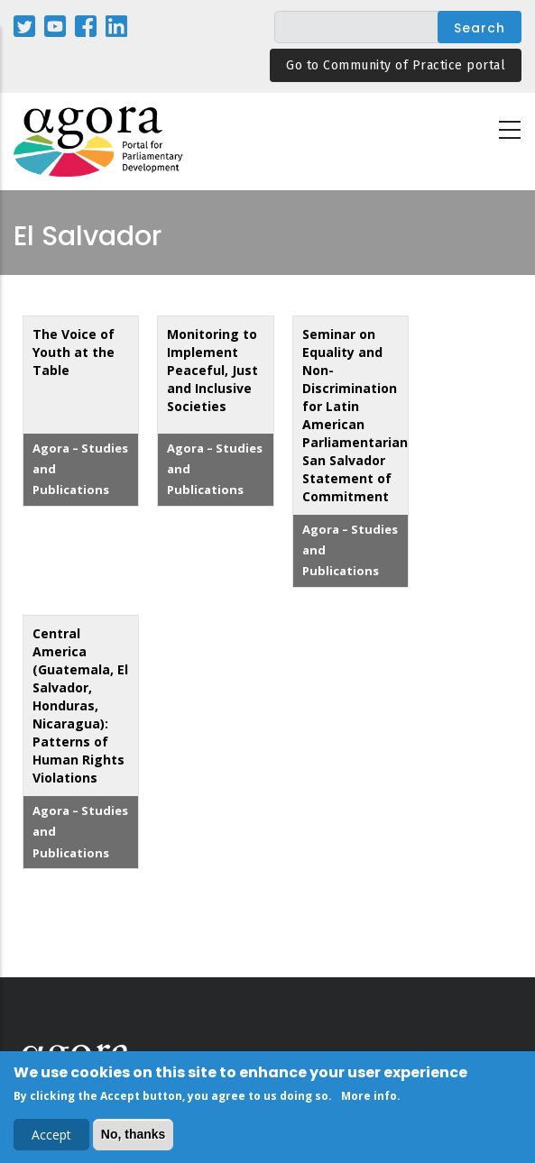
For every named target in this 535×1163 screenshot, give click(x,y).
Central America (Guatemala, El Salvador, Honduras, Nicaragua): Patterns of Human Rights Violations (80, 705)
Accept (51, 1137)
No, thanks (133, 1137)
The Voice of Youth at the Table (73, 352)
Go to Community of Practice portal (395, 65)
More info (369, 1098)
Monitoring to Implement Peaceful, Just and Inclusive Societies (212, 370)
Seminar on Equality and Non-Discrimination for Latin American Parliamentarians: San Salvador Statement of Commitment (360, 415)
